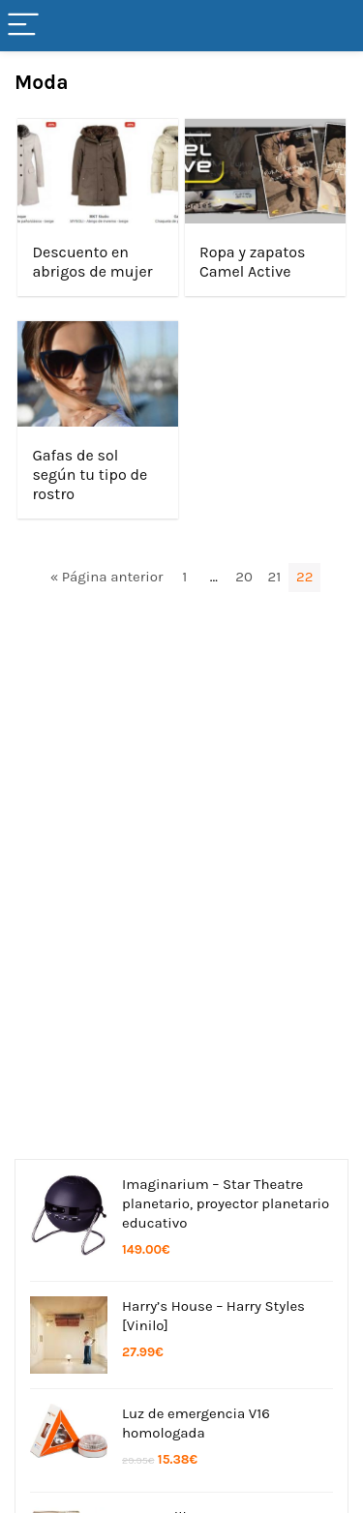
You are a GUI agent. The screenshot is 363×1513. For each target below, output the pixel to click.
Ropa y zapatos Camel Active (252, 262)
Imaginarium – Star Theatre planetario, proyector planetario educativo (225, 1203)
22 (304, 576)
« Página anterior (107, 576)
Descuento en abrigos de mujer (92, 262)
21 (275, 576)
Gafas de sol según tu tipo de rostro (89, 474)
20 (244, 576)
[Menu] (23, 25)
